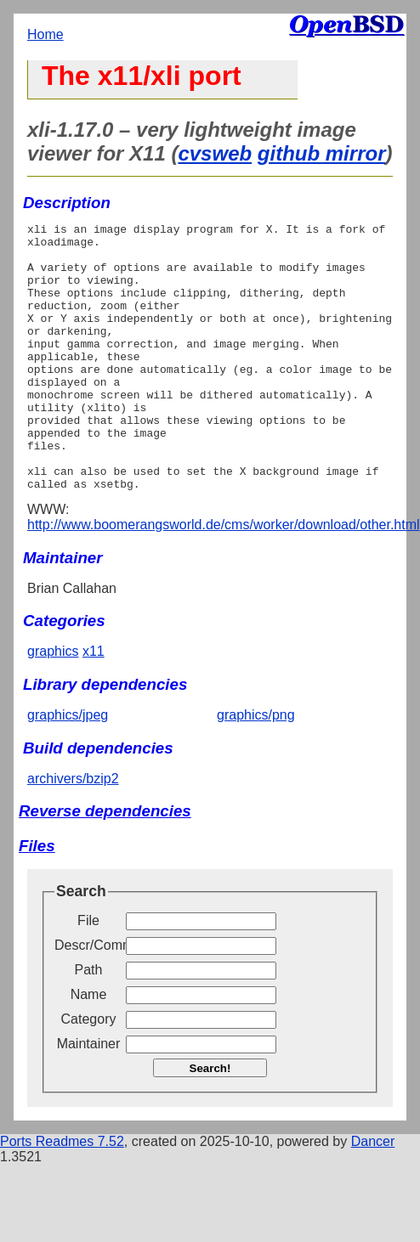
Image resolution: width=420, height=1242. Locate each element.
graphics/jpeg (67, 768)
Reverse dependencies (105, 864)
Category (88, 1072)
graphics (52, 704)
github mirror (322, 153)
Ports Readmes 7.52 (62, 1195)
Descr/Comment (88, 998)
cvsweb (215, 153)
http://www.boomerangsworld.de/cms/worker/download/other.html (223, 578)
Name (89, 1048)
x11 (93, 704)
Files (37, 899)
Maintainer (89, 1097)
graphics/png (256, 768)
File (88, 974)
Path (89, 1023)
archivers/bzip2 (73, 832)
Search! (210, 1121)
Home (45, 34)
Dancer (373, 1195)
